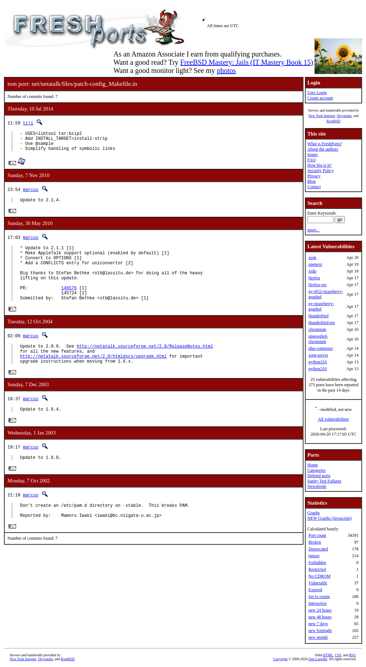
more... (313, 229)
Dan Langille (317, 659)
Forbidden (317, 562)
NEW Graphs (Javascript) (329, 518)
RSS (352, 655)
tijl (28, 123)
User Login (317, 92)
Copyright (280, 659)
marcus (30, 194)
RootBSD (334, 121)
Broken (314, 542)
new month (318, 637)
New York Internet (321, 116)
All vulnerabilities (333, 419)
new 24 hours (320, 610)
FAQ (311, 159)
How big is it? (319, 165)
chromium (317, 329)
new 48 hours (320, 616)
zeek (312, 257)
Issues (312, 154)
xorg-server (318, 355)
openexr (315, 264)
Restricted (317, 569)
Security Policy (320, 170)
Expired (315, 589)
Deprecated (318, 548)
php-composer (320, 348)
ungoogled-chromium (318, 339)
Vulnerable (317, 582)
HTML (328, 655)
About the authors (322, 149)
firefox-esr (317, 284)
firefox (314, 277)
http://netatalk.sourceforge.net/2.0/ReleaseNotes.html (144, 365)
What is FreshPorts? (324, 143)
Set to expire (319, 596)
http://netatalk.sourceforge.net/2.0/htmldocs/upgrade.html (93, 377)
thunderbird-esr (321, 322)
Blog (311, 181)
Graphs (313, 512)
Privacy (314, 175)
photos (226, 70)
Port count (317, 535)
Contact (314, 186)
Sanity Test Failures (324, 481)
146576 (68, 303)
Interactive (317, 603)
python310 (317, 361)
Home (312, 464)
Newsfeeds (316, 486)
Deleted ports (318, 475)
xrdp (312, 271)
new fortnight (320, 630)
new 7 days (318, 623)
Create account (320, 97)
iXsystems (344, 116)
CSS (338, 655)
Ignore (314, 555)
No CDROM (319, 576)
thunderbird (318, 315)
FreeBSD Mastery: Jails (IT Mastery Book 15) (246, 62)
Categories (316, 470)
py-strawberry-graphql (321, 306)
